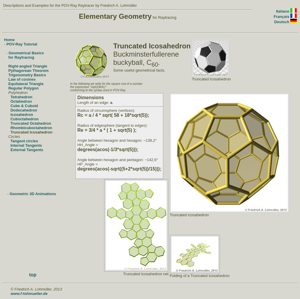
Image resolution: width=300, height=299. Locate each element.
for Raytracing (21, 57)
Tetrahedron (22, 97)
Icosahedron (22, 114)
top (32, 274)
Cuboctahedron (25, 119)
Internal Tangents (26, 145)
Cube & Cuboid (24, 106)
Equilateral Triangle (25, 84)
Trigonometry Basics (27, 75)
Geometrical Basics (26, 53)
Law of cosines (21, 79)
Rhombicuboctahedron (31, 128)
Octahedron (21, 101)
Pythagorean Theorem (28, 70)
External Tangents (27, 150)
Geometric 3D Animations (33, 194)
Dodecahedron (24, 110)
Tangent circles (24, 141)
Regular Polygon (23, 88)
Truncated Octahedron (31, 123)
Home (9, 40)
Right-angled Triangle (27, 66)
